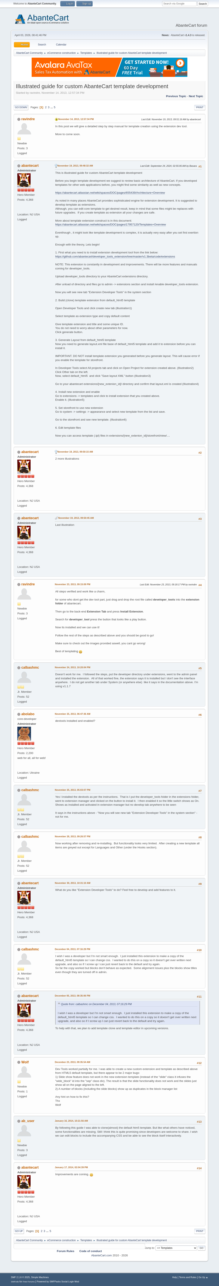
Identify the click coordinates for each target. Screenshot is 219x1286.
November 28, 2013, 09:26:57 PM (72, 836)
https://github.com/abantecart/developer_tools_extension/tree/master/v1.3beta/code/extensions (115, 256)
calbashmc (30, 667)
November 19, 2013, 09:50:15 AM (75, 451)
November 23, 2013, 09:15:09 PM (72, 584)
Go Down (21, 107)
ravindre (28, 119)
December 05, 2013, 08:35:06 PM (72, 995)
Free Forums (29, 1281)
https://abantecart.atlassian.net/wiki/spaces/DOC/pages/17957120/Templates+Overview (110, 224)
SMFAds (15, 1281)
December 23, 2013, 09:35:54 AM (72, 1062)
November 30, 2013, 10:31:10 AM (72, 883)
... (52, 107)
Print (199, 107)
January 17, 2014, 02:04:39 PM (71, 1167)
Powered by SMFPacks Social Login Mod (58, 1281)
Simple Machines (40, 1277)
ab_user (27, 1121)
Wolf (25, 1062)
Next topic (196, 96)
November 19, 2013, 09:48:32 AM (75, 165)
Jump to (149, 1248)
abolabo (27, 714)
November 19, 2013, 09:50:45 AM (76, 518)
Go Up (19, 1231)
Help (174, 1277)
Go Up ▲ (203, 1277)
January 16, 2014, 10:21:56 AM (71, 1120)
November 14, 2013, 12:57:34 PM (76, 119)
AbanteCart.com (101, 1255)
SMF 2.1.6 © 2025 (20, 1277)
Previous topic (176, 96)
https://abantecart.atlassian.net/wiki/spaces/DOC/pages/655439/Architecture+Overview (110, 192)
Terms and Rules (187, 1277)
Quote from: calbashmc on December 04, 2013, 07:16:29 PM (96, 1004)
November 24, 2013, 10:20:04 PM (72, 667)
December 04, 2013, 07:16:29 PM (72, 949)
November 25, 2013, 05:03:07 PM (72, 790)
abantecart (30, 165)
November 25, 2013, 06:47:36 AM (72, 714)
